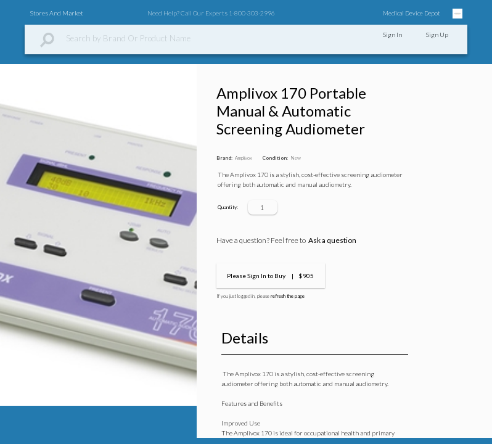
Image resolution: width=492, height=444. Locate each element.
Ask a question (332, 240)
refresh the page (288, 296)
